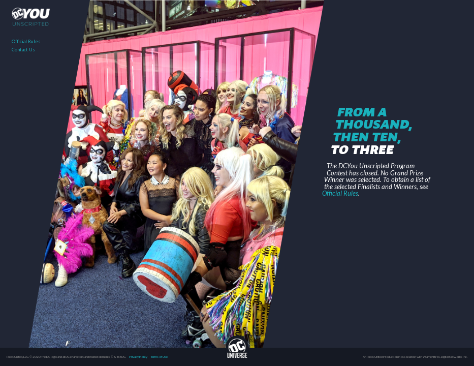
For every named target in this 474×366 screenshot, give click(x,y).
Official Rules (26, 41)
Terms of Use (159, 356)
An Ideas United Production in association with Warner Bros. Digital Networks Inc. (415, 356)
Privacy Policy (138, 356)
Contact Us (23, 49)
